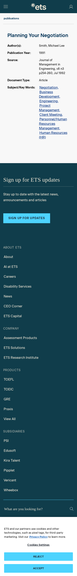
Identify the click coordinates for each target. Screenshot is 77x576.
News (8, 296)
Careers (10, 277)
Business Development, (49, 94)
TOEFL (9, 379)
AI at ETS (11, 267)
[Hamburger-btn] (5, 6)
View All (10, 419)
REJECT (38, 556)
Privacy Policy (38, 536)
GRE (7, 399)
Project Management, (49, 108)
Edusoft (10, 451)
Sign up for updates (26, 218)
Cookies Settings (38, 544)
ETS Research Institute (21, 358)
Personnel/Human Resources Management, (53, 123)
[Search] (71, 509)
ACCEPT (38, 568)
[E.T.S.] (38, 6)
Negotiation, (49, 87)
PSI (6, 441)
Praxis (8, 409)
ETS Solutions (14, 348)
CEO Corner (13, 306)
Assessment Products (20, 338)
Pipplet (9, 470)
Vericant (10, 480)
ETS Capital (13, 316)
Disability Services (17, 286)
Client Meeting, (51, 115)
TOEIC (9, 389)
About (8, 257)
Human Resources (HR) (53, 135)
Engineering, (49, 101)
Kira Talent (12, 460)
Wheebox (11, 490)
